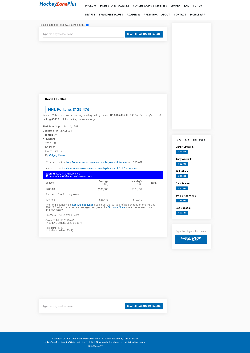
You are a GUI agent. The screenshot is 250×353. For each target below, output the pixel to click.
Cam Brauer (183, 183)
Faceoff (90, 5)
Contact (180, 14)
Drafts (90, 14)
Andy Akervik (184, 159)
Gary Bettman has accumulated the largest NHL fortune (96, 162)
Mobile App (197, 14)
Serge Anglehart (186, 195)
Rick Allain (182, 171)
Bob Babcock (183, 207)
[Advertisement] (103, 68)
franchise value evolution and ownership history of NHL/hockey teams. (101, 168)
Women (175, 5)
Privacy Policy (131, 338)
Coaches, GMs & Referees (150, 5)
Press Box (150, 14)
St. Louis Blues (116, 207)
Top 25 (197, 5)
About (165, 14)
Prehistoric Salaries (114, 5)
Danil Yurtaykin (185, 146)
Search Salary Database (144, 34)
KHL (186, 5)
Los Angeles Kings (82, 204)
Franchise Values (111, 14)
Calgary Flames (58, 155)
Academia (133, 14)
